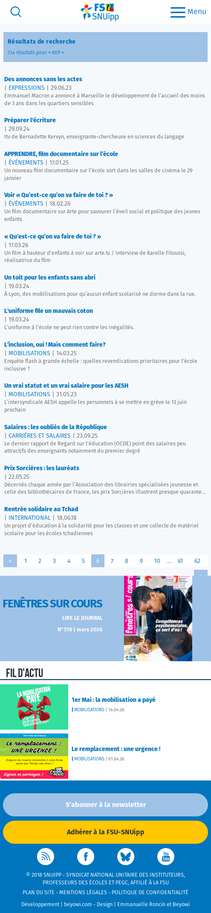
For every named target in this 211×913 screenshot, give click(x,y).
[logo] (100, 12)
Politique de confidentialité (150, 892)
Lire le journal (82, 618)
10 (157, 561)
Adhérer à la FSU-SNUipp (106, 832)
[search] (16, 12)
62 (197, 561)
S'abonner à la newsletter (106, 804)
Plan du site (39, 892)
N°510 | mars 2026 (80, 630)
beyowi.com (78, 904)
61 (180, 561)
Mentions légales (83, 892)
